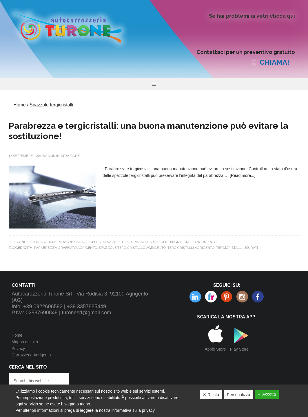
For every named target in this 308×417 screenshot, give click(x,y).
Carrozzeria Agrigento (31, 355)
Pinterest (211, 296)
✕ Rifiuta (211, 394)
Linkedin (242, 296)
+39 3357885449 (86, 306)
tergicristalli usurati (237, 248)
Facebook (258, 296)
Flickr (195, 296)
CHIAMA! (274, 62)
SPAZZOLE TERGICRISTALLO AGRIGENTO (183, 242)
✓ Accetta (267, 394)
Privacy (18, 348)
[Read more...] (243, 175)
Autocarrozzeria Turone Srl (72, 27)
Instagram (226, 296)
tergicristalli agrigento (190, 248)
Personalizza (238, 394)
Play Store (239, 349)
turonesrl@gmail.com (86, 313)
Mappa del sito (25, 342)
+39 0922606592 (43, 306)
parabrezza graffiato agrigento (65, 248)
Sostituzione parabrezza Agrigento (66, 242)
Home (17, 335)
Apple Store (215, 349)
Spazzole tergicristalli (125, 242)
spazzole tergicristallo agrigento (132, 248)
